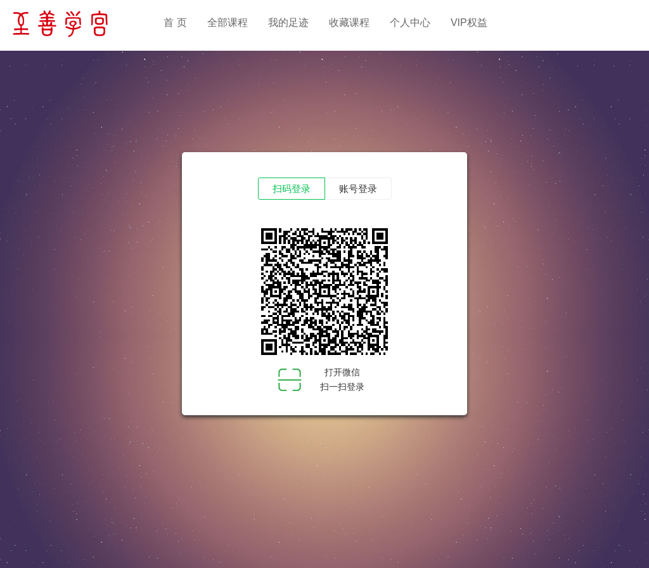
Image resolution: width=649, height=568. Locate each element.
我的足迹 (288, 22)
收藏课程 (349, 22)
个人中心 (410, 22)
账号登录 (358, 189)
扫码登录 (292, 189)
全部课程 (227, 22)
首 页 (175, 22)
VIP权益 (469, 22)
